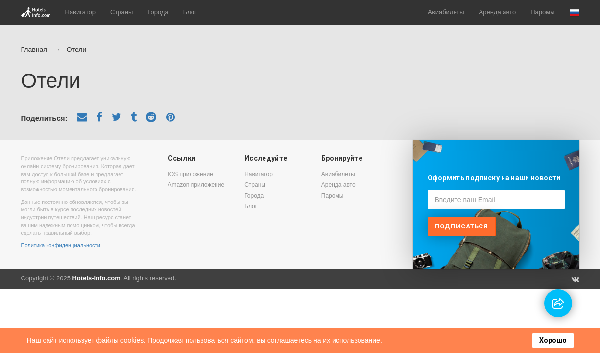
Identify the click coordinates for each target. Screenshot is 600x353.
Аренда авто (497, 12)
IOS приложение (190, 174)
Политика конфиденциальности (60, 245)
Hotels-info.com (96, 278)
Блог (190, 12)
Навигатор (80, 12)
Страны (121, 12)
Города (157, 12)
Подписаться (461, 226)
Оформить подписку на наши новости (494, 178)
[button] (574, 12)
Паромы (542, 12)
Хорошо (553, 340)
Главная (34, 49)
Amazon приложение (196, 184)
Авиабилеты (446, 12)
